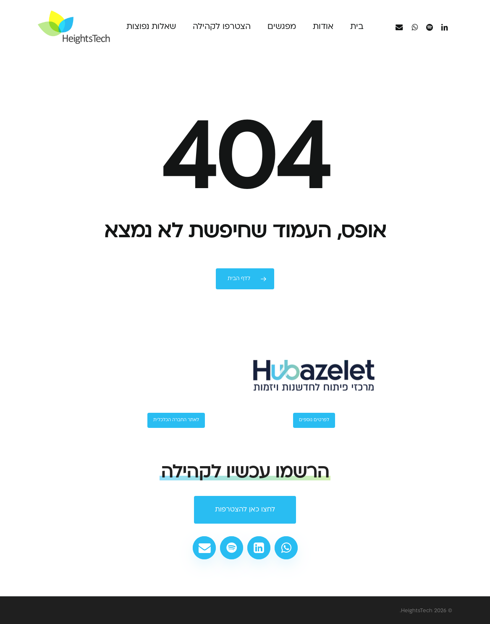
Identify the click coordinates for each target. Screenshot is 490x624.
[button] (245, 510)
